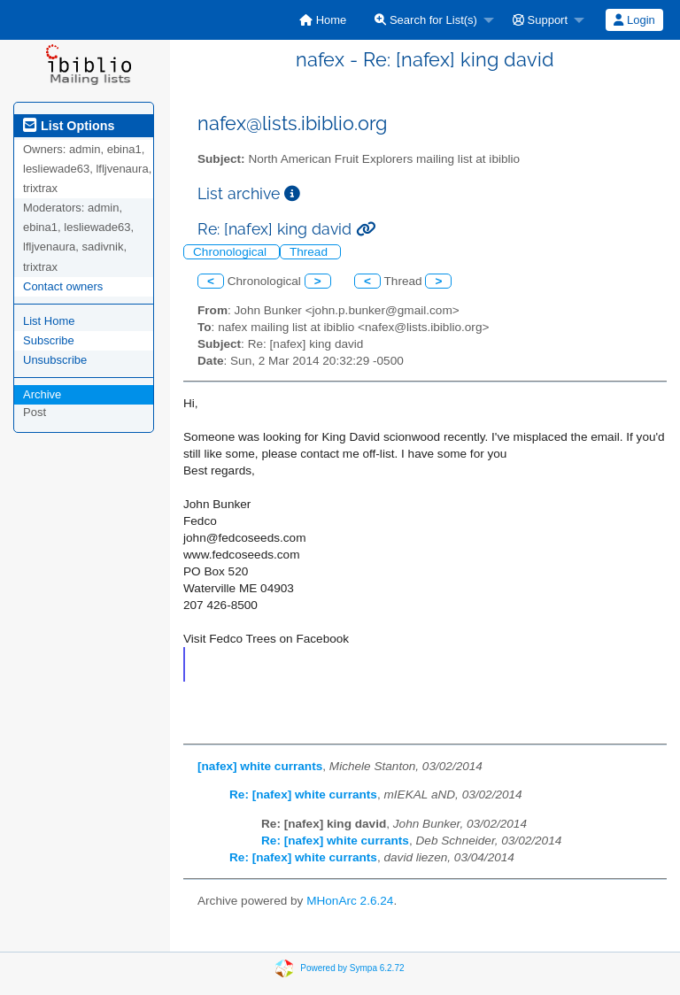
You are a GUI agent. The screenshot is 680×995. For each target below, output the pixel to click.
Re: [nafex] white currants (303, 794)
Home (322, 20)
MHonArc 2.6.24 (349, 900)
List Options (68, 126)
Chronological (231, 251)
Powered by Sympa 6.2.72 (352, 967)
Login (634, 20)
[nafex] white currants (259, 766)
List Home (49, 321)
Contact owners (63, 286)
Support (540, 20)
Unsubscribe (55, 359)
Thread (310, 251)
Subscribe (48, 340)
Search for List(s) (426, 20)
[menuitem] (322, 20)
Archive (42, 394)
